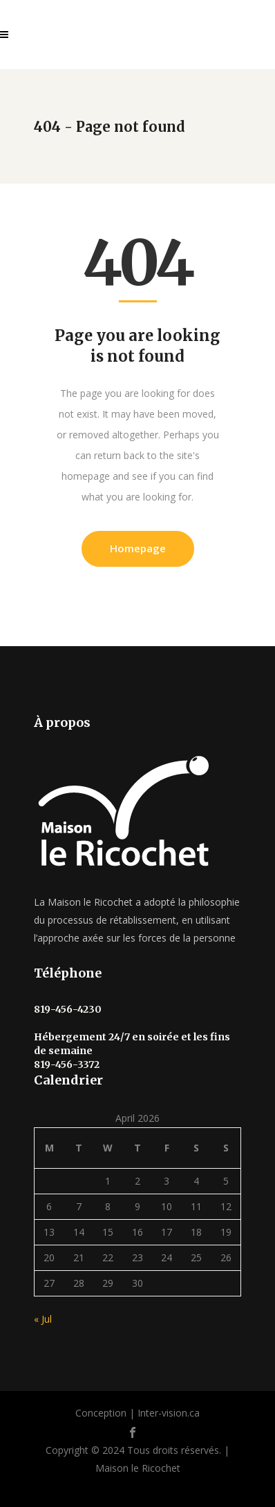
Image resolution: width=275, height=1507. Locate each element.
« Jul (43, 1318)
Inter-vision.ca (169, 1412)
